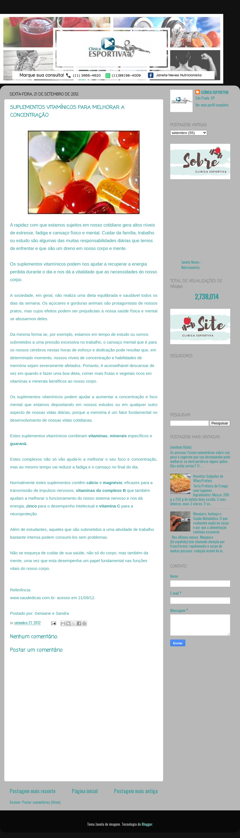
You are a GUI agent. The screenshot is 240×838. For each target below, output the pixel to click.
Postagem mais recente (33, 791)
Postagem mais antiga (136, 791)
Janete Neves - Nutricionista (191, 264)
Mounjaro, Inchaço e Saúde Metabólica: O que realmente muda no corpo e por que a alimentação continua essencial (211, 523)
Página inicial (85, 791)
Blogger (147, 824)
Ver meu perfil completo (212, 105)
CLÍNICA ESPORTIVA (215, 92)
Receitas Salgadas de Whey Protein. (208, 478)
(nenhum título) (180, 447)
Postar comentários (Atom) (41, 802)
